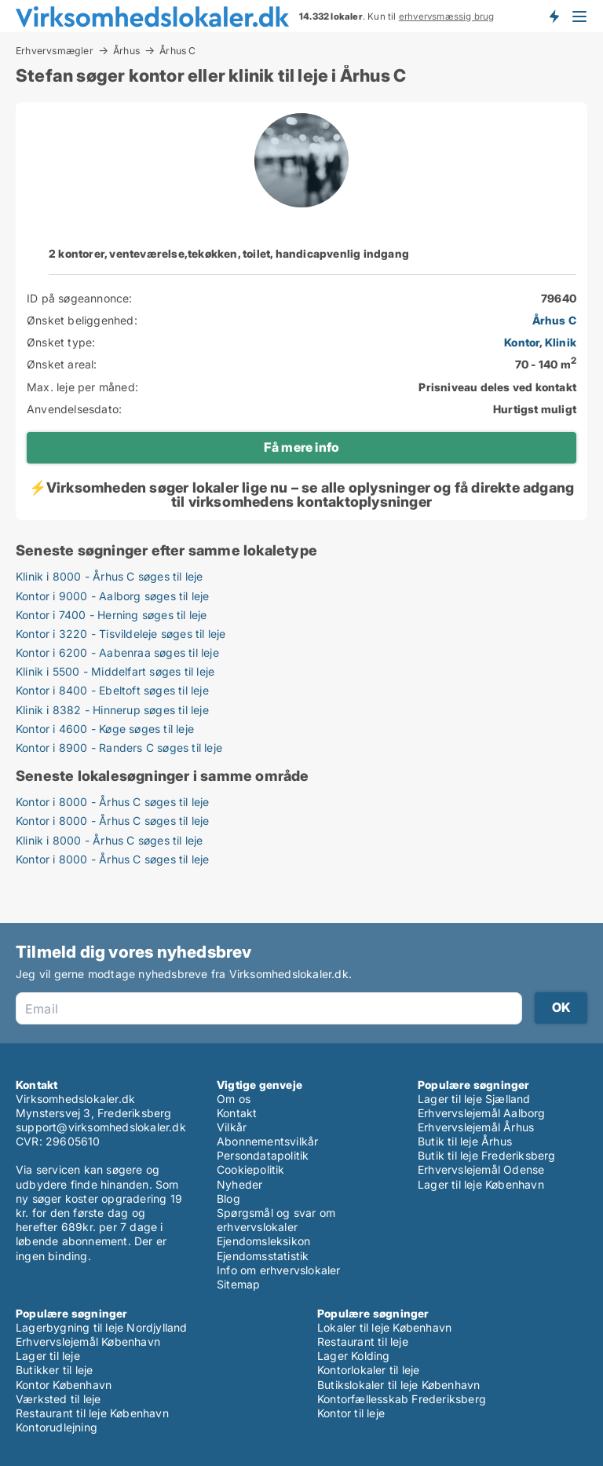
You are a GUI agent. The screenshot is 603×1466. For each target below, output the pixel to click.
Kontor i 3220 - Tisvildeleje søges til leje (121, 633)
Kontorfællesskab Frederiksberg (401, 1399)
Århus (126, 50)
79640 (558, 298)
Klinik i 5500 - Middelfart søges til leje (115, 671)
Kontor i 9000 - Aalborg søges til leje (113, 596)
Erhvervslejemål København (88, 1341)
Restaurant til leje (362, 1341)
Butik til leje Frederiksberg (487, 1155)
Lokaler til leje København (384, 1327)
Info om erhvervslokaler (279, 1270)
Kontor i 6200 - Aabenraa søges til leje (117, 652)
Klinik (560, 342)
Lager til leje (48, 1355)
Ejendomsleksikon (263, 1241)
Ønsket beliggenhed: (82, 320)
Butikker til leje (54, 1369)
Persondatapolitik (263, 1155)
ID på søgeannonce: (80, 298)
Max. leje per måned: (82, 387)
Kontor (521, 342)
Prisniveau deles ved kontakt (497, 387)
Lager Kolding (353, 1355)
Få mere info (301, 447)
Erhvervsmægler (54, 50)
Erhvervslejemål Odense (481, 1169)
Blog (228, 1198)
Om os (233, 1098)
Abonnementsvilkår (267, 1141)
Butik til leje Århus (465, 1141)
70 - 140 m (545, 364)
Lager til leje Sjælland (474, 1098)
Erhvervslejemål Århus (476, 1127)
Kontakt (237, 1113)
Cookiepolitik (251, 1169)
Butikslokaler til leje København (398, 1384)
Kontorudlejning (56, 1427)
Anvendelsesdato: (74, 409)
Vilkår (232, 1127)
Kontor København (63, 1384)
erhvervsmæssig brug (447, 16)
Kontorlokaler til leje (368, 1369)
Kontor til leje (351, 1413)
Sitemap (238, 1284)
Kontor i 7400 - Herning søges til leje (111, 614)
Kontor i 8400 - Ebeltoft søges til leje (112, 690)
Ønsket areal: (62, 364)
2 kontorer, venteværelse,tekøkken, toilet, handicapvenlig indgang (229, 253)
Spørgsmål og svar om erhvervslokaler (276, 1219)
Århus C (177, 51)
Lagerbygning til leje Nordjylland (102, 1327)
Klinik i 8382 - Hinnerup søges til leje (112, 710)
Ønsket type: (61, 342)
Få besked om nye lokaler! (553, 16)
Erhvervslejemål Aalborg (482, 1113)
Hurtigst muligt (534, 409)
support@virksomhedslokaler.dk (101, 1127)
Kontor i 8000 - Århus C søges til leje (113, 801)
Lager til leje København (481, 1184)
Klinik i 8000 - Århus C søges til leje (109, 576)
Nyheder (239, 1184)
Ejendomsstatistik (263, 1256)
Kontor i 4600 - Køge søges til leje (105, 728)
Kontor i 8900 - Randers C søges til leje (119, 747)
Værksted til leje (58, 1399)
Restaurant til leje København (92, 1413)
